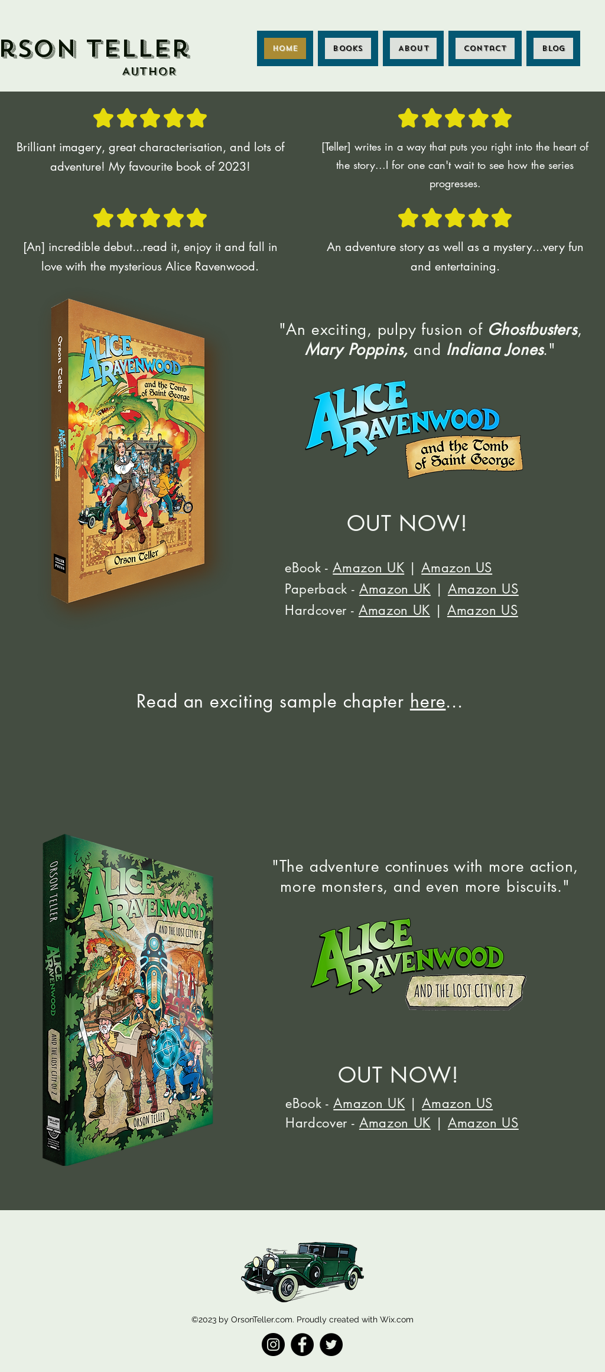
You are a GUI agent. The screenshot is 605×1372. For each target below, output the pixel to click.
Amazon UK (368, 567)
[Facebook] (302, 1344)
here (428, 701)
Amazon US (456, 567)
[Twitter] (331, 1344)
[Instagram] (273, 1344)
